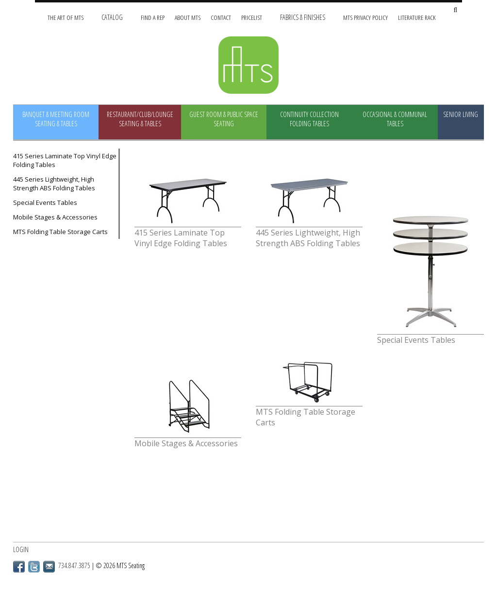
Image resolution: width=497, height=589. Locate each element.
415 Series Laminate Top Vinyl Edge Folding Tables (64, 160)
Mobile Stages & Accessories (55, 217)
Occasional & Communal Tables (395, 119)
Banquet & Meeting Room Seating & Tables (55, 119)
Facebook (19, 566)
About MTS (187, 17)
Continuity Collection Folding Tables (309, 119)
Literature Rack (417, 17)
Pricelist (251, 17)
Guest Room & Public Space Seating (223, 119)
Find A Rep (153, 17)
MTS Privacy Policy (365, 17)
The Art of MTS (65, 17)
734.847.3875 (74, 565)
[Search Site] (455, 10)
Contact (221, 17)
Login (21, 549)
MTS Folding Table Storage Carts (60, 231)
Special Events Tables (45, 202)
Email (49, 566)
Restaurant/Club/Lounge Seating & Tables (140, 119)
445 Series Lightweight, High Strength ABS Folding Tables (54, 183)
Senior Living (460, 114)
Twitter (34, 566)
